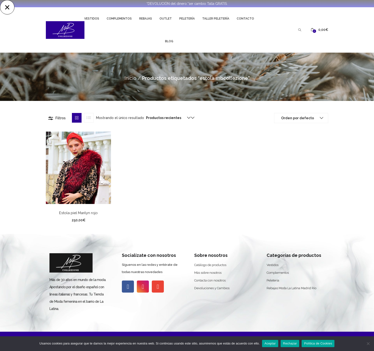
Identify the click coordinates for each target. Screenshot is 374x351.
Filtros (60, 118)
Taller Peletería (215, 18)
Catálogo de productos (210, 265)
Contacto (245, 18)
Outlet (165, 18)
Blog (169, 41)
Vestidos (91, 18)
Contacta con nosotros (210, 280)
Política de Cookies (318, 343)
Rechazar (290, 343)
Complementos (119, 18)
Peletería (187, 18)
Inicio (130, 78)
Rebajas (145, 18)
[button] (319, 30)
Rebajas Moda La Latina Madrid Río (291, 288)
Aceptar (270, 343)
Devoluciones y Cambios (211, 288)
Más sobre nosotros (208, 272)
